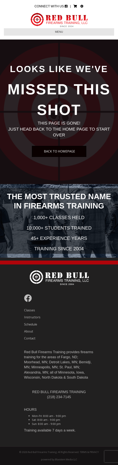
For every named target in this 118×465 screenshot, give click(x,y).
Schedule (30, 324)
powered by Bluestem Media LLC (59, 459)
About (28, 331)
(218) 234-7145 (59, 397)
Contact (29, 338)
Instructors (32, 317)
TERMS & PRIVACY (89, 452)
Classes (29, 310)
